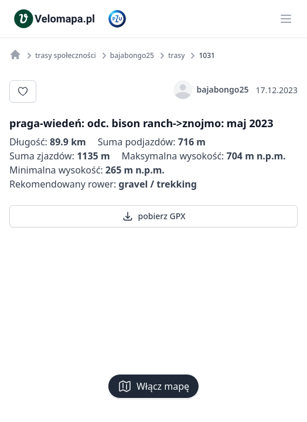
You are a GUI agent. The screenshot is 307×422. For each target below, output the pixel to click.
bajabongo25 (211, 89)
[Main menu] (286, 18)
